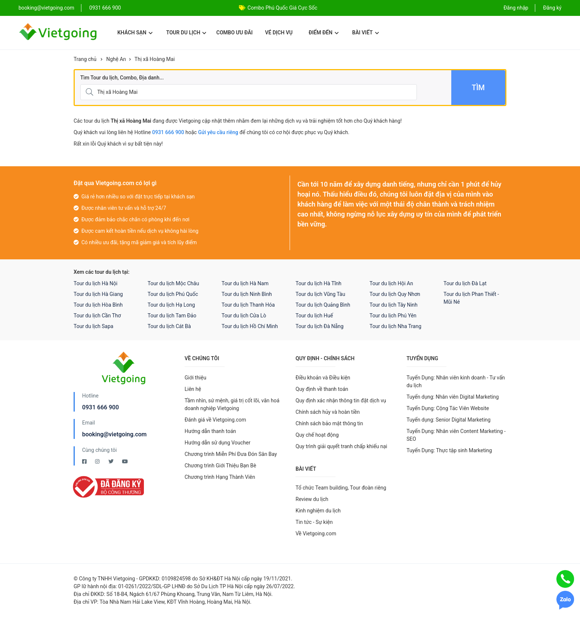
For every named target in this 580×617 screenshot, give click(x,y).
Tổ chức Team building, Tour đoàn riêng (341, 488)
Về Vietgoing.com (316, 533)
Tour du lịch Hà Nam (245, 283)
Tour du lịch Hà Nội (95, 283)
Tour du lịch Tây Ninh (394, 305)
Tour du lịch (186, 32)
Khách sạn (134, 32)
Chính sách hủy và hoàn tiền (328, 412)
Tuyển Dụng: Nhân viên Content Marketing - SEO (456, 435)
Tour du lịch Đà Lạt (465, 283)
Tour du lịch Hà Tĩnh (318, 283)
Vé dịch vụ (279, 32)
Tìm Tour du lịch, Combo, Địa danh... (122, 78)
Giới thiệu (195, 378)
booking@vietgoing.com (114, 434)
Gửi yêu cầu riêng (218, 132)
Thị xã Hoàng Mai (155, 59)
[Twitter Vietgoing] (111, 461)
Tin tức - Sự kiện (314, 522)
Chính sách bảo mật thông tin (329, 423)
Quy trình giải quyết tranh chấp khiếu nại (341, 446)
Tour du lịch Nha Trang (395, 326)
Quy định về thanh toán (322, 389)
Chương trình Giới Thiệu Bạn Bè (220, 465)
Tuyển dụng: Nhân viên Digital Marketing (453, 397)
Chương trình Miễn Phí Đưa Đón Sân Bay (231, 454)
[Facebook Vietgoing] (85, 461)
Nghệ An (116, 59)
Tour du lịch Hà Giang (98, 294)
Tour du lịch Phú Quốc (173, 294)
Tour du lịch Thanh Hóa (248, 305)
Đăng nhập (515, 8)
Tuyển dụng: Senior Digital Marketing (448, 420)
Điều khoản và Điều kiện (323, 378)
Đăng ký (552, 8)
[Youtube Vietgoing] (125, 461)
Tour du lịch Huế (314, 315)
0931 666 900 (105, 8)
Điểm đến (323, 32)
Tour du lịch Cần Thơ (97, 315)
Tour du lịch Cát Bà (169, 326)
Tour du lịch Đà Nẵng (320, 326)
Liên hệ (193, 389)
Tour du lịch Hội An (391, 283)
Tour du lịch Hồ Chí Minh (250, 326)
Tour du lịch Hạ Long (171, 305)
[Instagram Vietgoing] (98, 461)
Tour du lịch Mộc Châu (173, 283)
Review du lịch (312, 499)
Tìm (478, 87)
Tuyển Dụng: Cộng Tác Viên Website (448, 408)
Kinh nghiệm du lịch (318, 511)
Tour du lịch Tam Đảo (172, 315)
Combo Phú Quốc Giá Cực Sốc (282, 8)
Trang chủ (85, 59)
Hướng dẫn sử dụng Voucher (217, 443)
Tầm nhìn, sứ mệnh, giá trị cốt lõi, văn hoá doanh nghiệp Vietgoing (232, 404)
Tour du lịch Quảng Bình (323, 305)
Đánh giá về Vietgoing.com (215, 420)
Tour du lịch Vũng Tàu (320, 294)
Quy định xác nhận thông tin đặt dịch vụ (341, 400)
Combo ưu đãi (234, 32)
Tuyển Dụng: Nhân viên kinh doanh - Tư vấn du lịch (456, 381)
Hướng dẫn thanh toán (210, 431)
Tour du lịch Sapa (93, 326)
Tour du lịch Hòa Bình (98, 305)
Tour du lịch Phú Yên (393, 315)
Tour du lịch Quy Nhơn (395, 294)
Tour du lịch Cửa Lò (244, 315)
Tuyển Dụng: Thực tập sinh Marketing (449, 450)
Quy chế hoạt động (317, 435)
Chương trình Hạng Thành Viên (220, 477)
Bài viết (365, 32)
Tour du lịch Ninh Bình (247, 294)
